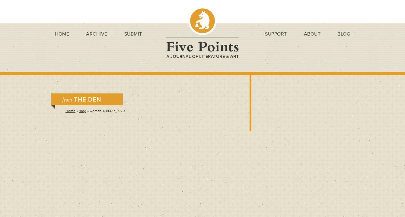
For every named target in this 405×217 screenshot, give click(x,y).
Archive (96, 34)
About (312, 34)
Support (276, 34)
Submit (133, 34)
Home (62, 34)
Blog (343, 34)
